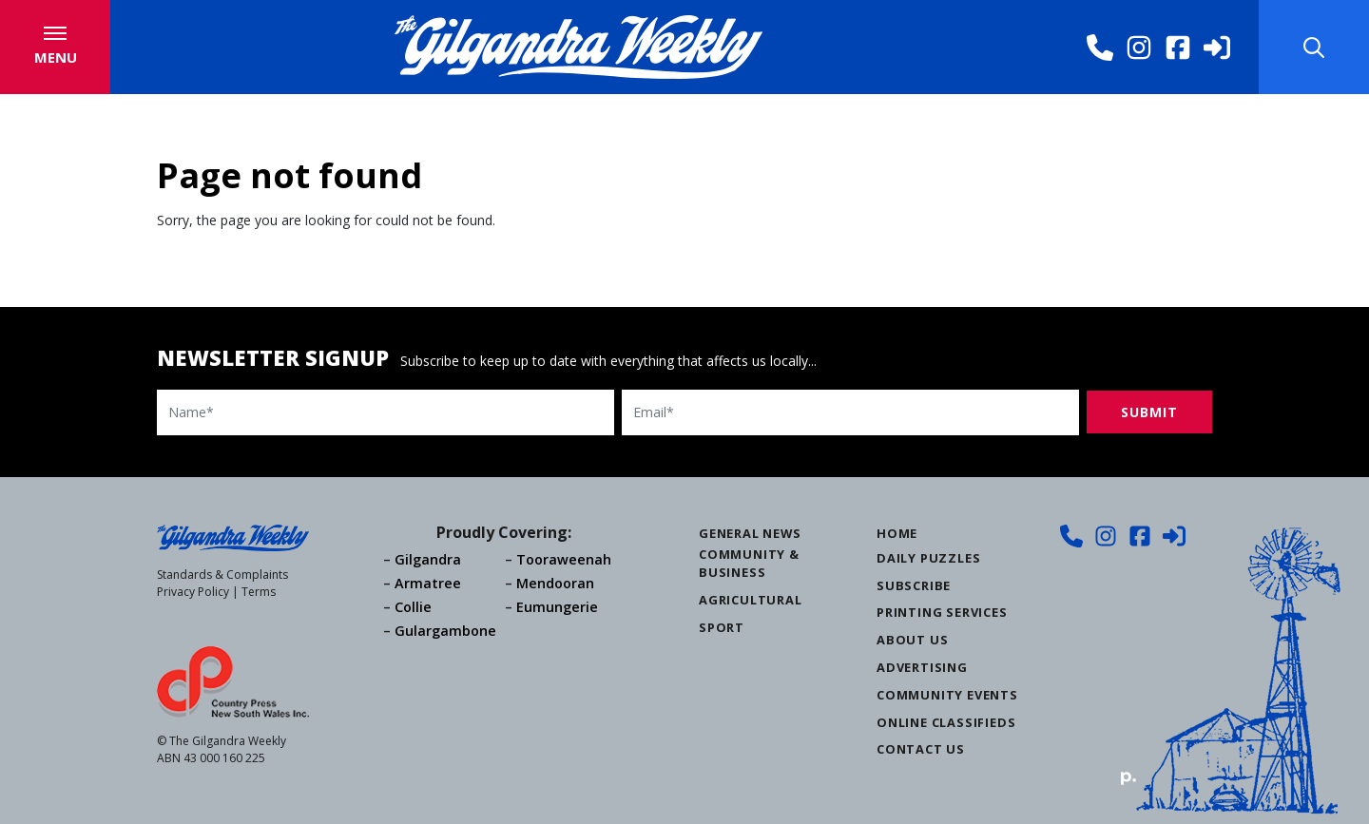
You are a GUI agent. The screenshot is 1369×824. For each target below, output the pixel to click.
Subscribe (914, 585)
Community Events (947, 694)
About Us (912, 639)
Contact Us (921, 748)
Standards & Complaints (222, 574)
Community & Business (749, 563)
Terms (258, 592)
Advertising (922, 667)
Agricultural (750, 599)
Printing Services (942, 612)
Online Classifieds (946, 722)
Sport (721, 627)
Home (897, 533)
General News (750, 533)
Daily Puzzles (928, 557)
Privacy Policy (193, 592)
